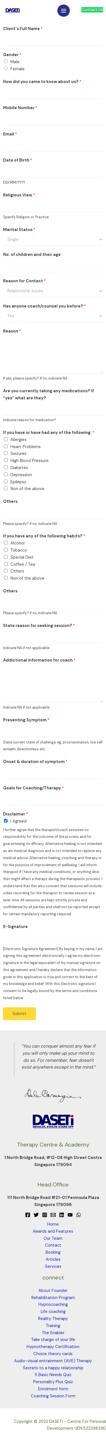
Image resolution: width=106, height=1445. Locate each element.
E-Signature (15, 926)
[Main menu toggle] (63, 11)
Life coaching (53, 1311)
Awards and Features (53, 1231)
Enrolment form (53, 1389)
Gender (12, 55)
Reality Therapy (53, 1318)
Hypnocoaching (53, 1304)
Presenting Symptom (26, 720)
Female (17, 69)
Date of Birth (17, 160)
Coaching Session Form (53, 1396)
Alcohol (17, 543)
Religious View (19, 195)
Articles (53, 1259)
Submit (19, 1013)
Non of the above (27, 488)
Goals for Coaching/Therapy (33, 788)
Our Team (53, 1238)
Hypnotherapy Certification (53, 1346)
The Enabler (53, 1333)
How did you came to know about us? (42, 81)
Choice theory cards (53, 1354)
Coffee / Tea (22, 564)
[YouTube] (70, 1214)
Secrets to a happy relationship (53, 1368)
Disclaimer (15, 814)
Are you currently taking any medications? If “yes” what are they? (48, 394)
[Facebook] (27, 1214)
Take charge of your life (53, 1339)
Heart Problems (25, 447)
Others (10, 501)
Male (15, 62)
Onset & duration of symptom (35, 761)
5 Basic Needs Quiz (53, 1375)
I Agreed (18, 821)
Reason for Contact (24, 281)
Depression (21, 475)
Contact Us (92, 9)
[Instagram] (44, 1214)
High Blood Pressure (29, 460)
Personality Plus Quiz (53, 1382)
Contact (53, 1245)
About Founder (53, 1290)
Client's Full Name (23, 28)
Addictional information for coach (39, 660)
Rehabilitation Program (53, 1297)
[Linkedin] (61, 1214)
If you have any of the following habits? (44, 536)
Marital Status (19, 229)
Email (10, 134)
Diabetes (19, 468)
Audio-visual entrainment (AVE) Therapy (53, 1361)
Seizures (18, 453)
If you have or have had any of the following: (48, 432)
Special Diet (22, 557)
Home (53, 1224)
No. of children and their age (32, 254)
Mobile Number (20, 108)
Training (53, 1326)
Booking (53, 1252)
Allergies (18, 439)
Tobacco (18, 550)
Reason (12, 331)
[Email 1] (53, 1214)
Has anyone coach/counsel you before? (44, 306)
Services (53, 1266)
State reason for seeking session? (39, 625)
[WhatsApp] (78, 1214)
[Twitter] (36, 1214)
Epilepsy (18, 482)
